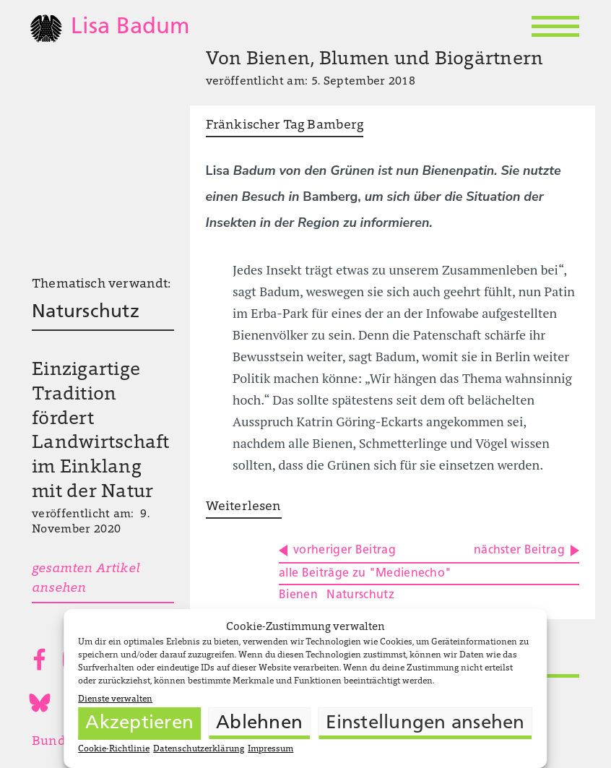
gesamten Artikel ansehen (85, 579)
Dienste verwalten (115, 699)
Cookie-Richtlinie (114, 749)
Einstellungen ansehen (425, 723)
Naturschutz (85, 312)
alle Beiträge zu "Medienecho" (365, 573)
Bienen (298, 595)
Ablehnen (259, 723)
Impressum (270, 749)
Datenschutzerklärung (198, 749)
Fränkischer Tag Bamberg (284, 125)
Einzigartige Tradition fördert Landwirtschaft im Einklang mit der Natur (101, 431)
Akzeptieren (139, 723)
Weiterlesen (244, 507)
